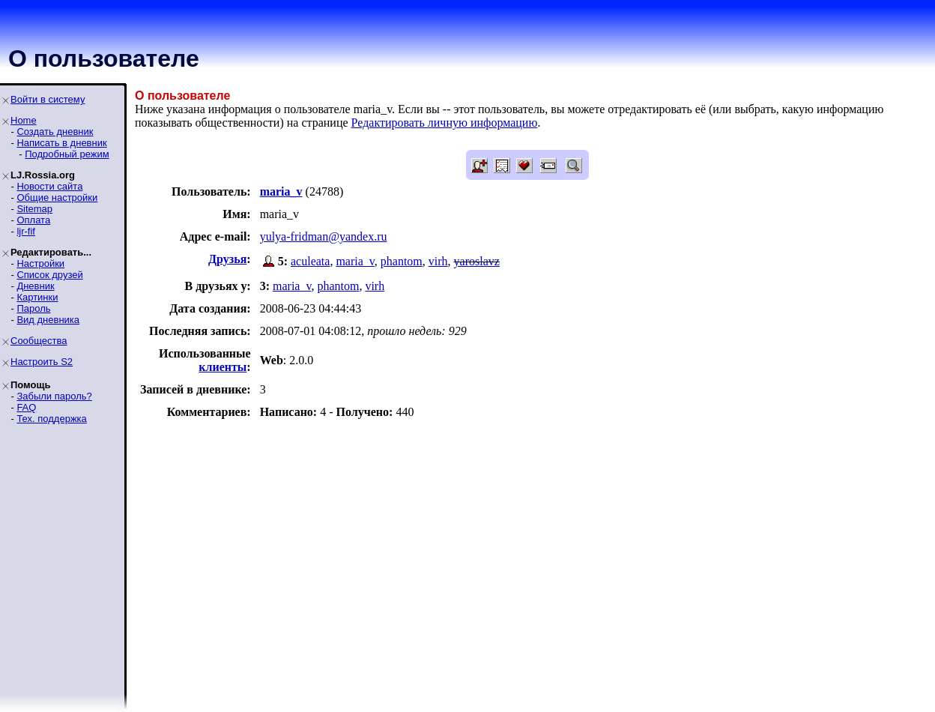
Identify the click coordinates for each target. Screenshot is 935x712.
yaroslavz (477, 261)
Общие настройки (56, 197)
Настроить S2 (41, 361)
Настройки (40, 263)
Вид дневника (47, 319)
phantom (402, 261)
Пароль (33, 308)
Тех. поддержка (51, 418)
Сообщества (38, 340)
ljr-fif (25, 231)
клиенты (222, 366)
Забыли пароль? (53, 396)
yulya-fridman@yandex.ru (323, 236)
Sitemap (34, 208)
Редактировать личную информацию (444, 122)
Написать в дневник (61, 142)
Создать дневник (54, 131)
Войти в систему (47, 99)
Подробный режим (67, 154)
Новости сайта (49, 186)
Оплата (33, 220)
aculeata (310, 261)
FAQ (26, 407)
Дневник (35, 286)
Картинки (37, 297)
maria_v (355, 261)
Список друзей (49, 274)
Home (23, 120)
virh (438, 261)
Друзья (227, 259)
